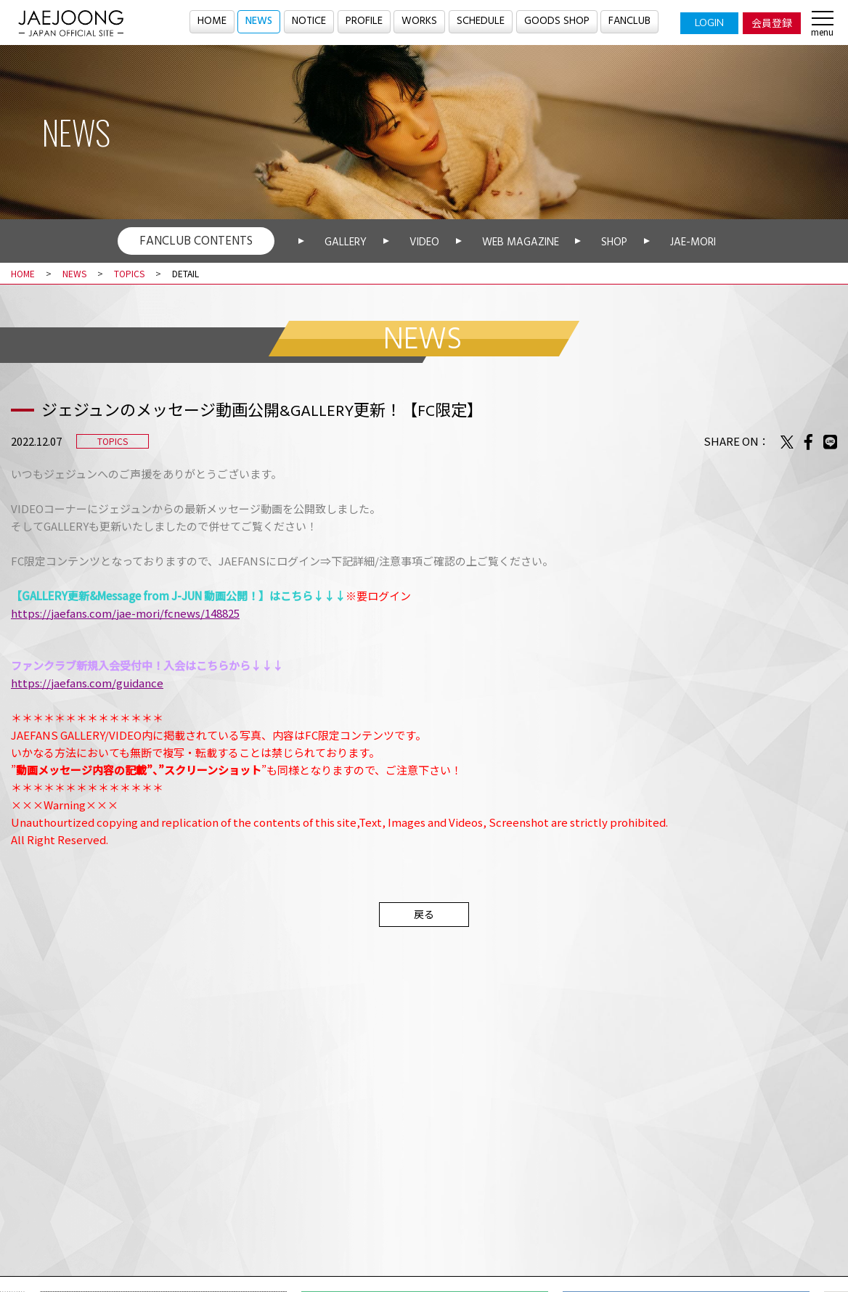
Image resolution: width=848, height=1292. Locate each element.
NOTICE (309, 21)
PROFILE (364, 21)
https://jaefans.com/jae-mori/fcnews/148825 (125, 613)
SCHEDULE (481, 21)
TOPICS (129, 273)
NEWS (257, 21)
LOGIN (709, 22)
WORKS (420, 21)
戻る (424, 914)
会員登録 (771, 22)
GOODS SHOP (557, 21)
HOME (209, 21)
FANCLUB (631, 21)
